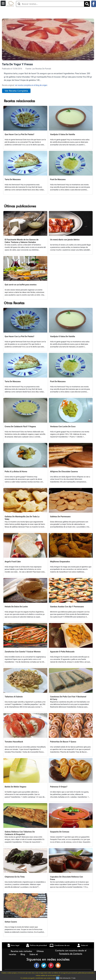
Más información (65, 978)
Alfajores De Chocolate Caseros (64, 471)
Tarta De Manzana (13, 179)
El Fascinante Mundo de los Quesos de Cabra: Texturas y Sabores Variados (21, 240)
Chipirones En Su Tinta (15, 877)
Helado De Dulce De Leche (16, 606)
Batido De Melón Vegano (15, 787)
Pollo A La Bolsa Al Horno (16, 471)
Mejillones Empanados (60, 561)
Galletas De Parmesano (60, 516)
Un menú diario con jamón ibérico (65, 239)
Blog (23, 954)
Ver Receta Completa (16, 90)
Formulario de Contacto (70, 954)
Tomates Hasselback (14, 742)
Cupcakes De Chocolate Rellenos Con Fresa (66, 878)
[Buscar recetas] (50, 4)
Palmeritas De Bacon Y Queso (63, 742)
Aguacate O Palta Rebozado (62, 651)
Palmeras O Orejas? (58, 787)
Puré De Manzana (58, 179)
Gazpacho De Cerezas (59, 832)
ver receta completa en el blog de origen (31, 85)
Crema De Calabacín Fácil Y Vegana (20, 426)
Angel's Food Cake (13, 561)
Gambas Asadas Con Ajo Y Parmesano (67, 606)
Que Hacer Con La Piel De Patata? (19, 134)
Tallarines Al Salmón (14, 696)
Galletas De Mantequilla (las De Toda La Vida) (22, 517)
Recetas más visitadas (22, 951)
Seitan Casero (11, 922)
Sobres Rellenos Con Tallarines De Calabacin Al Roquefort (20, 833)
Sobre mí (34, 954)
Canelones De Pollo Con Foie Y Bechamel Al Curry (68, 697)
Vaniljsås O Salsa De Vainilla (62, 134)
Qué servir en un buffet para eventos (20, 284)
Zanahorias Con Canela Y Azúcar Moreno (23, 651)
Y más (74, 978)
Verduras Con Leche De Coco (63, 426)
